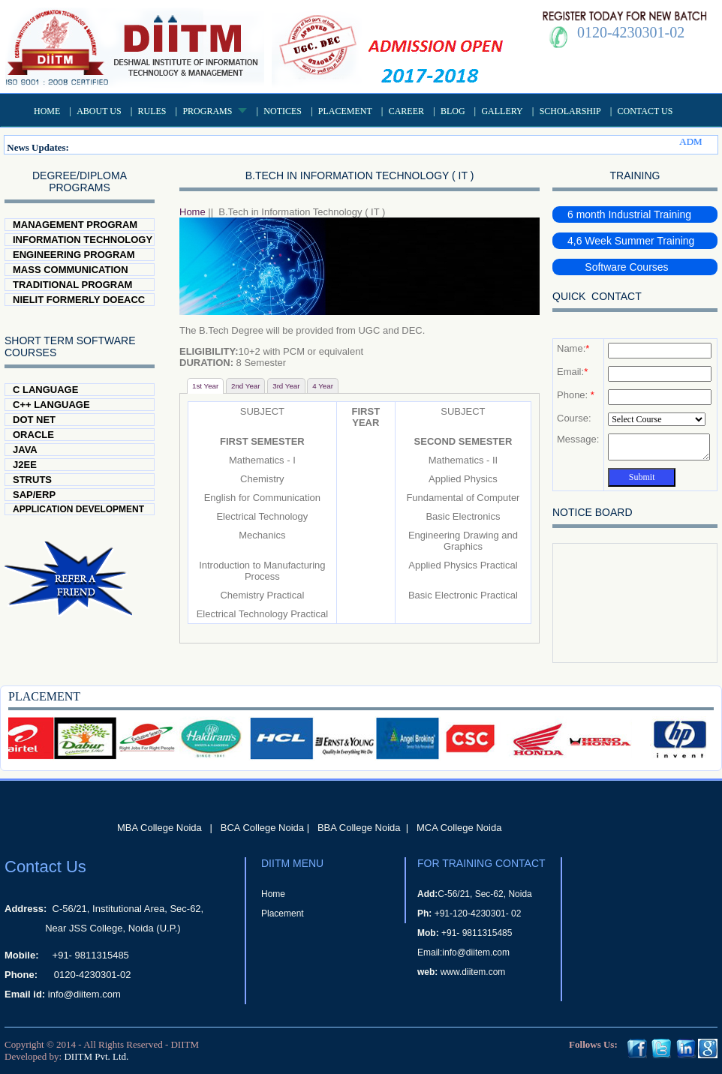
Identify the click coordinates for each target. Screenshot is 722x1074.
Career (406, 111)
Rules (152, 111)
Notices (282, 111)
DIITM (184, 1044)
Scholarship (570, 111)
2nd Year (245, 386)
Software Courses (618, 267)
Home (47, 111)
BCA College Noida (262, 827)
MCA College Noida (459, 827)
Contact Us (645, 111)
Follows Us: (593, 1044)
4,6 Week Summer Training (630, 241)
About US (99, 111)
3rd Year (285, 386)
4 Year (322, 386)
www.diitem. (465, 972)
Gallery (501, 111)
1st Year (205, 386)
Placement (345, 111)
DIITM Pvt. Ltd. (96, 1056)
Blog (453, 111)
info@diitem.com (84, 994)
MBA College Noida (159, 827)
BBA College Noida (359, 827)
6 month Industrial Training (629, 214)
